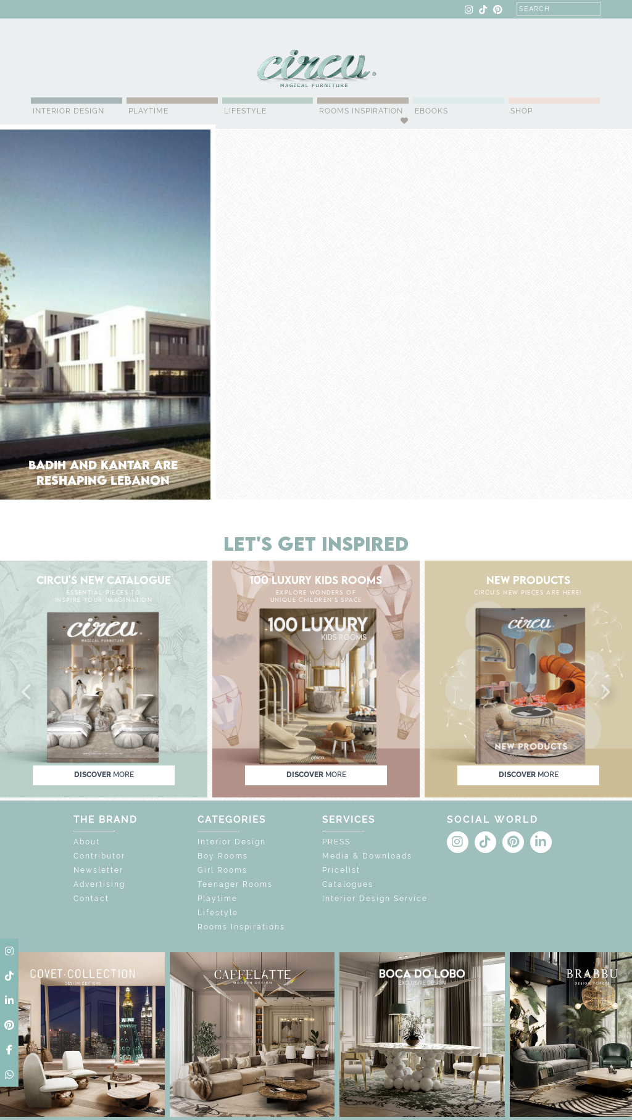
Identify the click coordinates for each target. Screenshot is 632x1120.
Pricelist (341, 870)
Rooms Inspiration (361, 111)
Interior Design (68, 111)
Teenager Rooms (235, 884)
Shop (521, 111)
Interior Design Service (375, 898)
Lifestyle (245, 111)
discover (104, 774)
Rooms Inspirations (241, 927)
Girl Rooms (222, 870)
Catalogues (347, 884)
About (86, 842)
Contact (91, 898)
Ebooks (431, 111)
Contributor (99, 856)
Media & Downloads (367, 856)
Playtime (148, 111)
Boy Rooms (223, 856)
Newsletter (98, 870)
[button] (27, 692)
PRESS (336, 842)
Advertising (99, 884)
